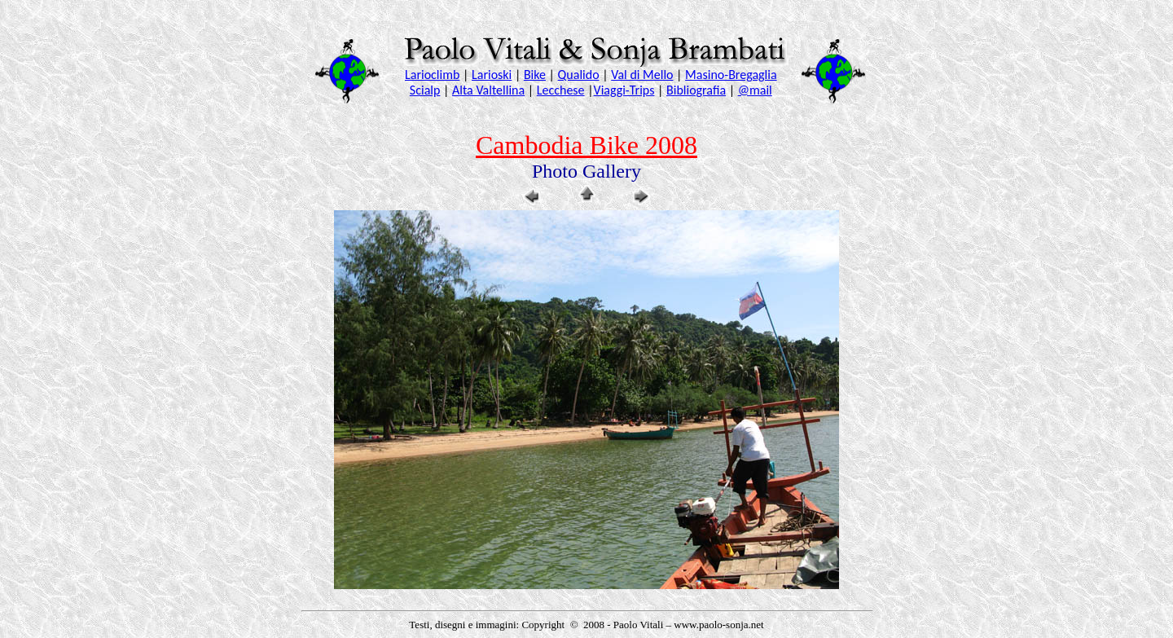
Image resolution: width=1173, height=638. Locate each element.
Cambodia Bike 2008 (586, 145)
